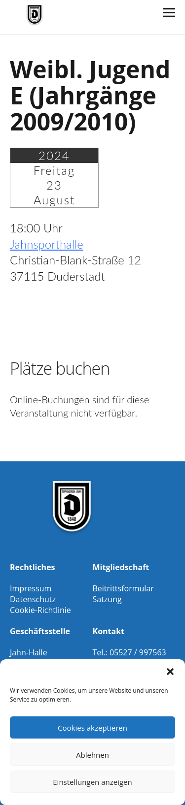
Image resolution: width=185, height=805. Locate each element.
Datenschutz (33, 599)
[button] (170, 671)
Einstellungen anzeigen (92, 782)
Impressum (30, 588)
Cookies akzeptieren (92, 728)
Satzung (107, 599)
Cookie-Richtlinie (40, 610)
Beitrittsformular (123, 588)
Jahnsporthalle (46, 244)
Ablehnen (92, 755)
